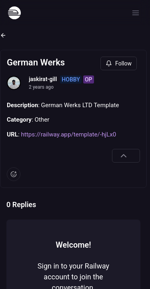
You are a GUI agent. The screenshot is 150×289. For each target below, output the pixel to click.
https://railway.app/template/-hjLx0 (68, 134)
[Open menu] (135, 12)
